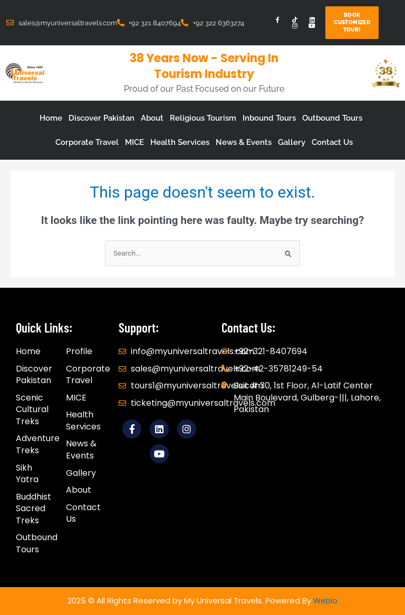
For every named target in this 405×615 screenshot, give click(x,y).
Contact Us (332, 142)
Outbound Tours (332, 118)
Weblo (325, 600)
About (152, 118)
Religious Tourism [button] (203, 118)
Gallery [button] (291, 142)
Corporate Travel (87, 142)
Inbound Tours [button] (269, 118)
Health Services (179, 142)
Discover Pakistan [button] (101, 118)
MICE (134, 142)
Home (51, 118)
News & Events (244, 142)
